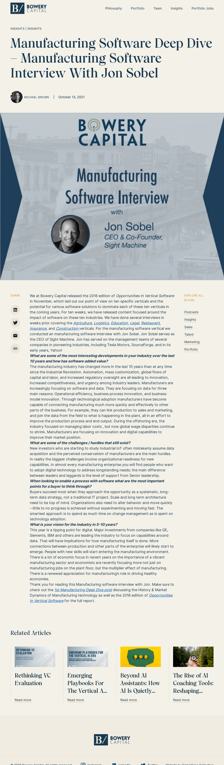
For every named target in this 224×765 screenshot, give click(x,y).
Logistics (101, 323)
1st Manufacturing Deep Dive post (83, 590)
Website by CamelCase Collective (190, 745)
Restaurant (150, 323)
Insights (190, 319)
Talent (189, 334)
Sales (188, 327)
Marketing (192, 342)
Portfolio (191, 349)
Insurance (38, 328)
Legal (134, 323)
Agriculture (82, 323)
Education (119, 323)
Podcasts (191, 312)
